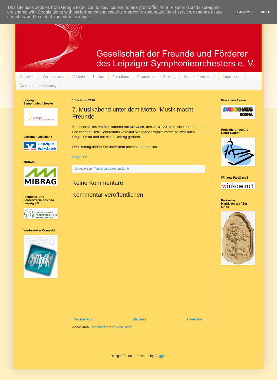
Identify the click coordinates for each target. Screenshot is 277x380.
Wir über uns (53, 76)
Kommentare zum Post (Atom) (111, 327)
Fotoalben (120, 76)
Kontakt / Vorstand (199, 76)
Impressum (232, 76)
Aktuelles (27, 76)
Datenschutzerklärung (37, 85)
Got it (266, 12)
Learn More (246, 12)
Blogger (160, 356)
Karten (98, 76)
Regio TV (79, 157)
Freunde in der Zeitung (156, 76)
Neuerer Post (83, 319)
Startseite (140, 319)
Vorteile (78, 76)
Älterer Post (194, 319)
